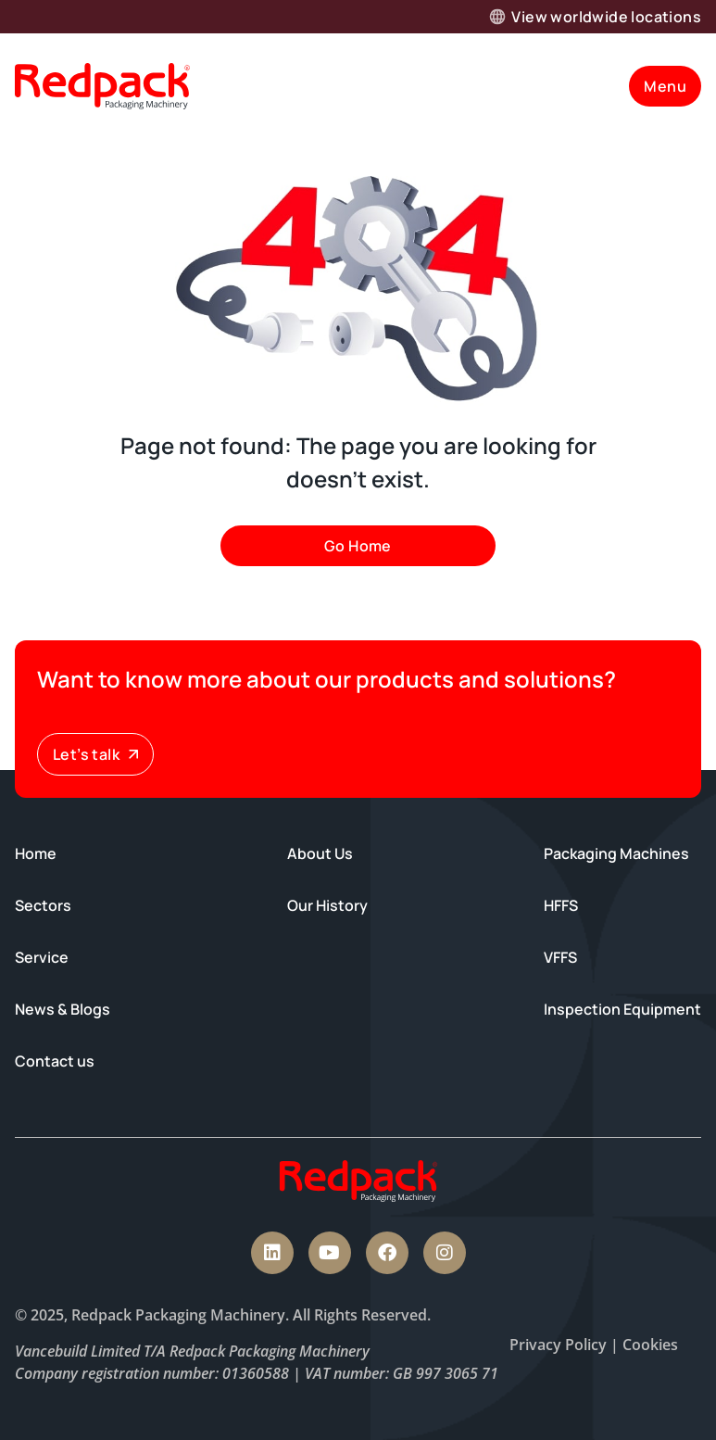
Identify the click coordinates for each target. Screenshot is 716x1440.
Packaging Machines (616, 853)
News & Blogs (62, 1009)
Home (36, 853)
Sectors (43, 905)
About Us (320, 853)
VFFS (560, 957)
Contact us (54, 1061)
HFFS (561, 905)
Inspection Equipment (622, 1009)
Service (42, 957)
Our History (327, 905)
